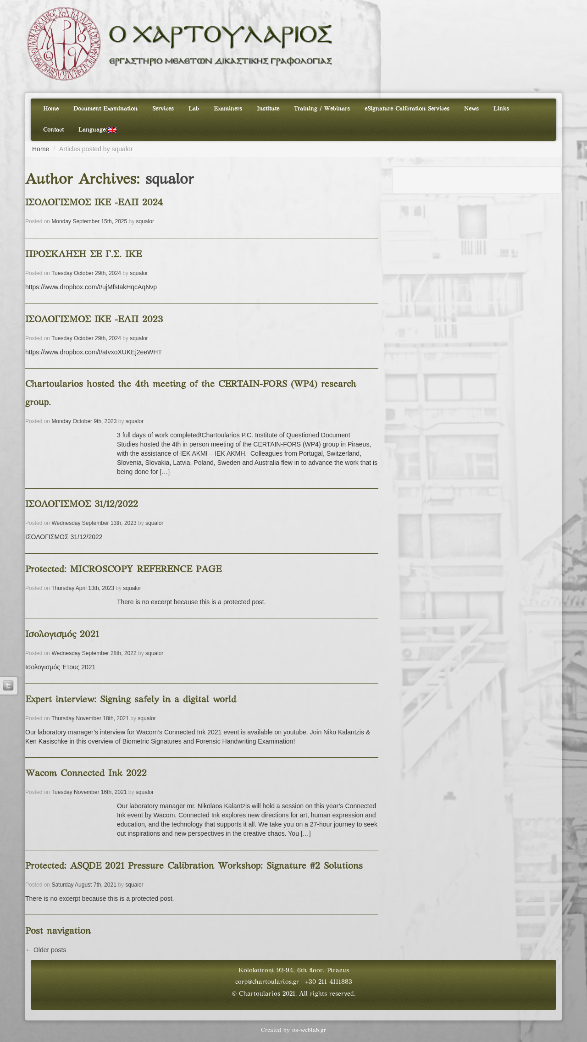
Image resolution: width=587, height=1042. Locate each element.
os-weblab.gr (309, 1030)
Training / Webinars (322, 109)
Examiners (228, 109)
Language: (97, 130)
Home (51, 109)
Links (501, 109)
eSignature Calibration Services (407, 109)
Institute (268, 109)
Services (163, 109)
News (471, 109)
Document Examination (105, 109)
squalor (169, 180)
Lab (193, 109)
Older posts (45, 950)
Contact (53, 130)
